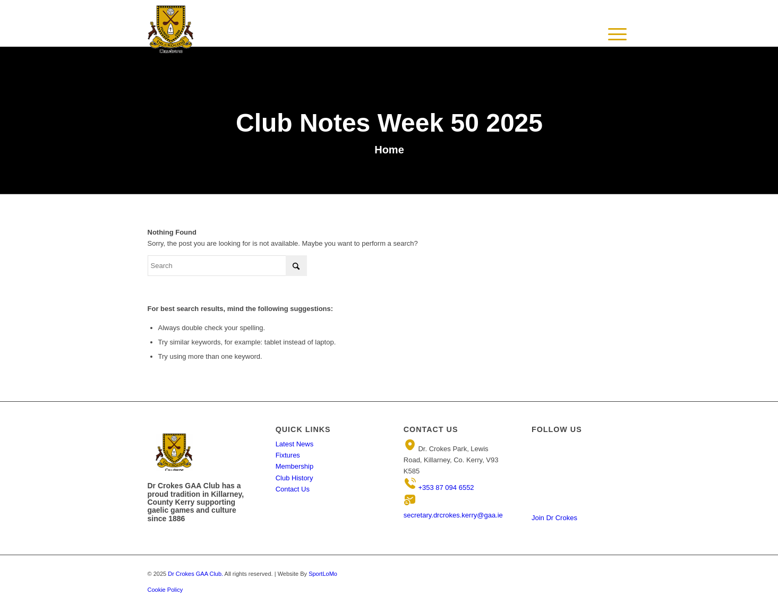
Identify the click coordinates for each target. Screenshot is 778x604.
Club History (294, 478)
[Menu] (617, 45)
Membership (295, 466)
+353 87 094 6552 (446, 487)
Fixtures (288, 455)
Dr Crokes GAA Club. (195, 574)
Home (389, 150)
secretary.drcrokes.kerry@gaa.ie (453, 515)
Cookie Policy (165, 589)
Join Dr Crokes (554, 518)
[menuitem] (617, 34)
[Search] (227, 265)
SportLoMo (323, 574)
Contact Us (293, 489)
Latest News (295, 444)
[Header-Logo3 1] (171, 29)
